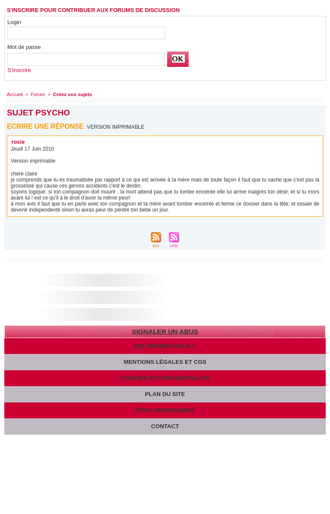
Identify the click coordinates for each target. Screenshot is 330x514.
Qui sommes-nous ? (165, 345)
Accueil (14, 94)
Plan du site (165, 393)
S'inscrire (18, 70)
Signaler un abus (165, 331)
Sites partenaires (164, 409)
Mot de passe (24, 47)
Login (14, 22)
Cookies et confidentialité (165, 377)
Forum (37, 94)
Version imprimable (116, 127)
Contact (165, 425)
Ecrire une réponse (46, 126)
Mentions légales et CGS (165, 361)
